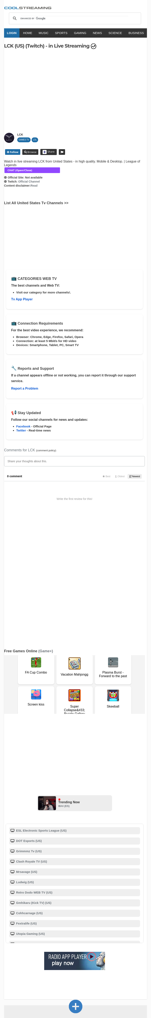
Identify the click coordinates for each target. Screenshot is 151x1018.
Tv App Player (22, 299)
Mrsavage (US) (26, 745)
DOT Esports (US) (28, 714)
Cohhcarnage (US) (29, 787)
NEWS (97, 33)
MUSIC (43, 33)
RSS (6, 942)
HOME (27, 33)
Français (54, 970)
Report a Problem (24, 388)
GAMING (80, 33)
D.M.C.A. (76, 942)
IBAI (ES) (64, 679)
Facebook (23, 426)
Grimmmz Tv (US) (28, 725)
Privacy (104, 942)
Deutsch (83, 970)
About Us (39, 942)
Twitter (21, 430)
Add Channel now (76, 913)
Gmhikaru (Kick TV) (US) (33, 776)
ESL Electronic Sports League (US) (40, 704)
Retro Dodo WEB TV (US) (33, 766)
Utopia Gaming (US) (30, 807)
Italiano (39, 970)
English (26, 970)
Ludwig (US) (24, 756)
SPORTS (61, 33)
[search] (74, 18)
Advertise (129, 942)
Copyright (91, 942)
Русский (98, 970)
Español (68, 970)
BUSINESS (136, 33)
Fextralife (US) (26, 797)
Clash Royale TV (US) (31, 735)
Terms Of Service (20, 942)
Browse (31, 152)
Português (113, 970)
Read (34, 185)
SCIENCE (115, 33)
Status (21, 946)
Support (53, 942)
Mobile (116, 942)
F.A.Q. (65, 942)
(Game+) (45, 525)
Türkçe (129, 970)
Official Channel (29, 181)
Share (49, 152)
